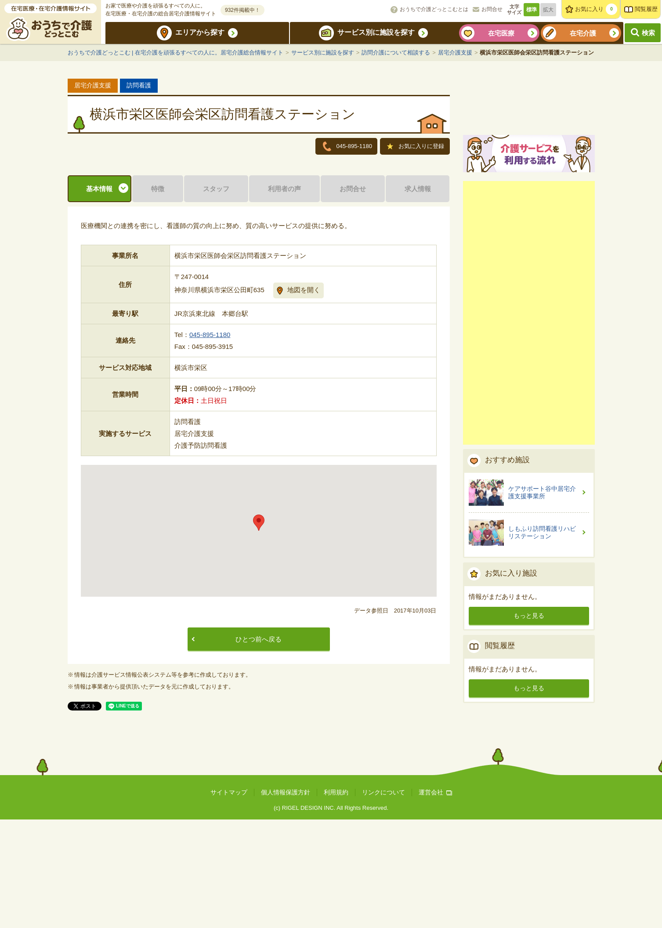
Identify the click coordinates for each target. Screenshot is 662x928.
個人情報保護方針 (285, 900)
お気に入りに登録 (416, 147)
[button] (258, 631)
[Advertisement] (529, 415)
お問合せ (492, 9)
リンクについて (383, 900)
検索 (648, 32)
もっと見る (529, 717)
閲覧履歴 (646, 9)
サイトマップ (228, 900)
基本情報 (99, 297)
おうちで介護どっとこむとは (434, 9)
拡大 (548, 10)
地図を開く (303, 398)
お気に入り (596, 9)
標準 (531, 10)
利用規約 (336, 900)
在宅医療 (501, 33)
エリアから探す (199, 32)
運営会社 (435, 900)
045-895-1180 (209, 443)
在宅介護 (583, 33)
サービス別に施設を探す (376, 32)
